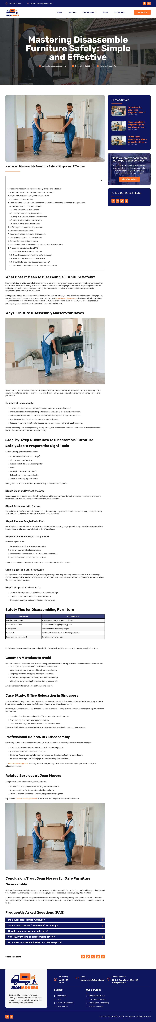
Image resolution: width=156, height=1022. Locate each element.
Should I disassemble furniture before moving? (32, 255)
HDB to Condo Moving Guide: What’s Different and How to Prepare (137, 139)
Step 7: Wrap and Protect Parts (26, 223)
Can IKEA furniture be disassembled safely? (31, 262)
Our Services (90, 12)
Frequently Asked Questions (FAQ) (24, 248)
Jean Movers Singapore (65, 298)
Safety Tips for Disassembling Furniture (26, 227)
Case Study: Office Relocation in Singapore (28, 234)
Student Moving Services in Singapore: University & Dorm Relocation (137, 110)
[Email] (77, 978)
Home (59, 12)
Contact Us (119, 12)
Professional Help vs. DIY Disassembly (26, 237)
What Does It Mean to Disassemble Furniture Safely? (32, 192)
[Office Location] (108, 979)
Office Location (119, 977)
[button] (101, 180)
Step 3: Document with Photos (26, 210)
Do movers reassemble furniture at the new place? (35, 265)
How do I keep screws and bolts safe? (29, 258)
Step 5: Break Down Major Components (30, 216)
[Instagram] (149, 3)
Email (82, 977)
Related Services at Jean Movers (24, 241)
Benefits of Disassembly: (22, 199)
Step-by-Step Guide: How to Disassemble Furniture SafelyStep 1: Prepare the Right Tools (47, 203)
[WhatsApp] (55, 979)
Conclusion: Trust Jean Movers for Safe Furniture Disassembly (37, 244)
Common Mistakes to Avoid (21, 230)
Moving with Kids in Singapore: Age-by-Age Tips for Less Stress (136, 125)
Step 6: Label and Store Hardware (27, 220)
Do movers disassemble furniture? (27, 251)
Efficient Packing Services (26, 798)
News (105, 12)
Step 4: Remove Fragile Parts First (27, 213)
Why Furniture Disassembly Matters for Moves (29, 196)
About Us (72, 12)
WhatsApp (63, 977)
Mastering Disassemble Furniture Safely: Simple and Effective (35, 189)
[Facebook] (144, 3)
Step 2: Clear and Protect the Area (27, 206)
